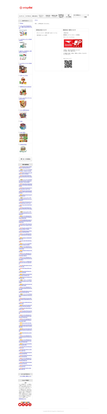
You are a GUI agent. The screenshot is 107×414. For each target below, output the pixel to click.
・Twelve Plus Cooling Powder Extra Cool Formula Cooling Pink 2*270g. (25, 185)
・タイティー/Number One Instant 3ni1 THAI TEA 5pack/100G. (25, 262)
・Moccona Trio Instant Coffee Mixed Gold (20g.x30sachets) (25, 306)
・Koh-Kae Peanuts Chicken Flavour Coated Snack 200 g (25, 231)
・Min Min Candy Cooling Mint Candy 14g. (25, 369)
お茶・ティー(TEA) (25, 80)
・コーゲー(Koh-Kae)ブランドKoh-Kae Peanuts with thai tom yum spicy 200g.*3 (25, 254)
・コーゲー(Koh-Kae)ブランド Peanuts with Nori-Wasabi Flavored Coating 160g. (25, 217)
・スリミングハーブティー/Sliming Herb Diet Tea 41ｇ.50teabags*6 (25, 199)
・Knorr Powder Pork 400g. (25, 323)
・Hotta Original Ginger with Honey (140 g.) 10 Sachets (25, 173)
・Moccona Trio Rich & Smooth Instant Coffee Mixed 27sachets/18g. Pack (25, 326)
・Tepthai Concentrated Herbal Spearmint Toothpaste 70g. (25, 275)
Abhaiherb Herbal (25, 149)
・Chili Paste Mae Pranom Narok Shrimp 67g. (25, 195)
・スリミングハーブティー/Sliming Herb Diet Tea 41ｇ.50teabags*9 (25, 213)
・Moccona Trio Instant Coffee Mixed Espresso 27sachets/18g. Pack (25, 330)
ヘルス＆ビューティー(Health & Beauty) (25, 44)
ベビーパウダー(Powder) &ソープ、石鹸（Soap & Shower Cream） (25, 31)
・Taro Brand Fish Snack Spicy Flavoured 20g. (25, 366)
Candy (25, 125)
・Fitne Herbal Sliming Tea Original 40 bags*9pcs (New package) (25, 176)
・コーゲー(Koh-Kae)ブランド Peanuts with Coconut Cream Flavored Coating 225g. (25, 316)
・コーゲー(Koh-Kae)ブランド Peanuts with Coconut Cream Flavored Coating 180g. (25, 340)
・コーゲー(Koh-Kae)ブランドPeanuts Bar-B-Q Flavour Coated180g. (25, 336)
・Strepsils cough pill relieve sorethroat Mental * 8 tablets (25, 228)
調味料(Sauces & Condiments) (25, 91)
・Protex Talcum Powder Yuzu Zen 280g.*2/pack (25, 285)
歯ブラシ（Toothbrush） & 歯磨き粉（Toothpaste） (25, 56)
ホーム (36, 20)
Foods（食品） (25, 137)
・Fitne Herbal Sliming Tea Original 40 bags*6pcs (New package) (25, 208)
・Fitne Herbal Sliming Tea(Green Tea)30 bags (25, 272)
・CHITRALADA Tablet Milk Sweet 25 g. (25, 309)
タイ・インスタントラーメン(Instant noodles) (25, 102)
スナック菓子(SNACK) (25, 114)
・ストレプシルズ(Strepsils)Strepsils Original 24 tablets (25, 244)
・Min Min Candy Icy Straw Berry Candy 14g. (25, 350)
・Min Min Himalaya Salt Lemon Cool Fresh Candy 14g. (25, 292)
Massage (21, 23)
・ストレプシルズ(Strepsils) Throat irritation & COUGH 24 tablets (25, 295)
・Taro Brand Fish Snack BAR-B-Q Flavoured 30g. (25, 356)
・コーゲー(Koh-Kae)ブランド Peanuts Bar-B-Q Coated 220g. (25, 235)
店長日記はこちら (22, 398)
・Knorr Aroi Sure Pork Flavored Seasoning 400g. (25, 344)
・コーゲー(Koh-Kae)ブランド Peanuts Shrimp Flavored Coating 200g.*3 (25, 258)
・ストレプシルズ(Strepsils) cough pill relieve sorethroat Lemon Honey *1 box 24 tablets (25, 181)
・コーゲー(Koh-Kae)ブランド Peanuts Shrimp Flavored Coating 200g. (25, 288)
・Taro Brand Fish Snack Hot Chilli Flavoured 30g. (25, 353)
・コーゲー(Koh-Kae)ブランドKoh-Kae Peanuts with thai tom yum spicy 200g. (25, 320)
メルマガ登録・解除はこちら (25, 376)
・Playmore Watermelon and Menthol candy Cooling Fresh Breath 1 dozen (25, 192)
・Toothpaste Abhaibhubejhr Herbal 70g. (25, 238)
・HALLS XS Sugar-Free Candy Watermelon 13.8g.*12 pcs (25, 188)
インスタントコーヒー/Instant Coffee (25, 68)
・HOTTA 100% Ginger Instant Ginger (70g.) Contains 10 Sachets (25, 225)
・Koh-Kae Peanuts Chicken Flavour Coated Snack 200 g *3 (25, 167)
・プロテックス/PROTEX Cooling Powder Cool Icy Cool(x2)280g (25, 281)
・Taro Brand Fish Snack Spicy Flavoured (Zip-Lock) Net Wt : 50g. (25, 312)
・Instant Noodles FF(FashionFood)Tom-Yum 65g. (25, 363)
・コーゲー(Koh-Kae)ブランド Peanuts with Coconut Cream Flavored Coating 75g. (25, 359)
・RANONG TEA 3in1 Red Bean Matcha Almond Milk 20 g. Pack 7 (25, 299)
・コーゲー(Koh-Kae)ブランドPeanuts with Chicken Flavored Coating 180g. (25, 247)
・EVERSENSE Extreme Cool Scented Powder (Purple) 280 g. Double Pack (25, 221)
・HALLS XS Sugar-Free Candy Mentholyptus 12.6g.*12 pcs (25, 202)
